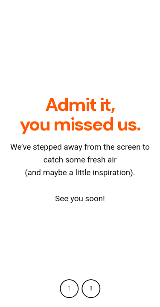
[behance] (90, 288)
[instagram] (69, 288)
